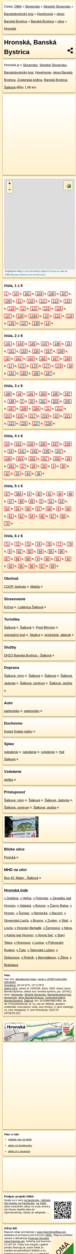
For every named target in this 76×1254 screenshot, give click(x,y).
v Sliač (63, 920)
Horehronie (45, 14)
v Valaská (24, 905)
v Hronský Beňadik (28, 928)
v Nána (66, 928)
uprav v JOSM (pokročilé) (52, 979)
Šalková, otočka (60, 683)
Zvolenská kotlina (29, 80)
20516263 (10, 982)
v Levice (38, 942)
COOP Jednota (15, 586)
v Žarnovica (51, 928)
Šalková (10, 87)
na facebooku (31, 1200)
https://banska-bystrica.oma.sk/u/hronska (25, 274)
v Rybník (27, 957)
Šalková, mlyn (14, 675)
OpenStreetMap (32, 271)
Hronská (10, 28)
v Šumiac (22, 913)
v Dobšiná (11, 898)
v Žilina (63, 957)
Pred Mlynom (45, 627)
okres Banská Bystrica (31, 997)
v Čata (21, 950)
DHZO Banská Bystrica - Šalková (28, 655)
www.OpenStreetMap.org (51, 1231)
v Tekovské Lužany (40, 950)
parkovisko (11, 711)
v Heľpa (25, 898)
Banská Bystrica (42, 21)
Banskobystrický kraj (18, 14)
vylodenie (48, 752)
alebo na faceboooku (20, 1145)
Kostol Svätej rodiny (18, 731)
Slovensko (32, 6)
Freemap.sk (53, 271)
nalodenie (11, 752)
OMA (18, 6)
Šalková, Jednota (57, 800)
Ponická (10, 857)
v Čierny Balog (57, 905)
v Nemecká (39, 913)
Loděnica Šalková (30, 607)
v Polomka (40, 898)
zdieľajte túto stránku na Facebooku (27, 1202)
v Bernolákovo (46, 957)
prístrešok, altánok (58, 635)
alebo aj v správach (19, 1151)
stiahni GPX (11, 988)
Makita (35, 586)
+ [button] (9, 184)
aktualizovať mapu (25, 979)
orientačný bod (14, 635)
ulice (60, 21)
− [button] (9, 190)
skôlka (8, 779)
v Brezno (39, 905)
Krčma (8, 607)
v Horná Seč (44, 935)
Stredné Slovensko (57, 6)
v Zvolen (51, 920)
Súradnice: (10, 985)
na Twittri (41, 1203)
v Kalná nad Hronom (18, 935)
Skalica (35, 635)
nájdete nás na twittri (20, 1139)
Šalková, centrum (32, 683)
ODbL (48, 1234)
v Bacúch (55, 913)
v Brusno (36, 920)
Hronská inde (16, 890)
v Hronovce (22, 942)
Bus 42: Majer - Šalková (21, 878)
